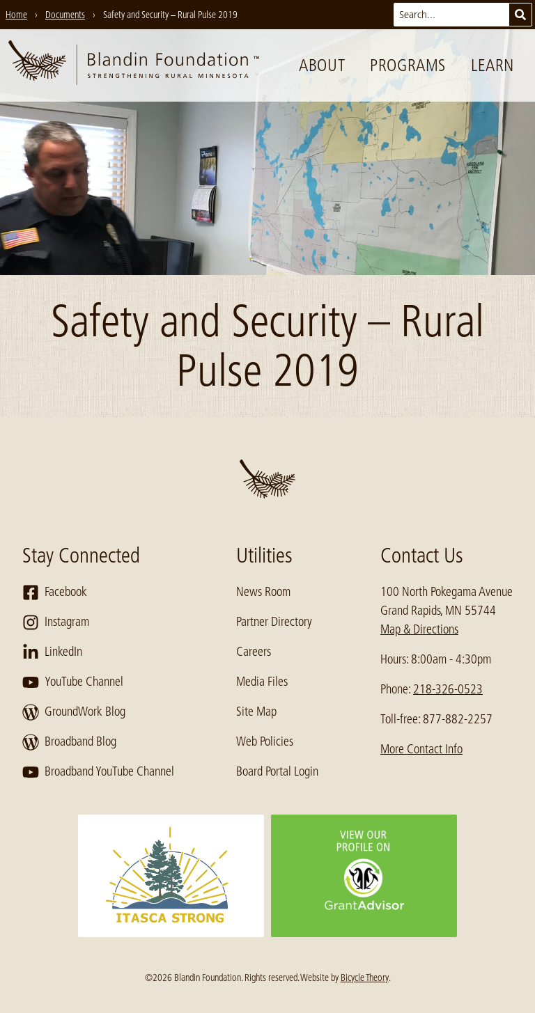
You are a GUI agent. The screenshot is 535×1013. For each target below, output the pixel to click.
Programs (408, 65)
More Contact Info (421, 749)
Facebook (54, 592)
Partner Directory (274, 621)
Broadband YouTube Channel (98, 772)
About (322, 65)
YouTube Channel (72, 682)
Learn (492, 65)
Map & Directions (419, 629)
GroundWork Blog (73, 712)
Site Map (256, 711)
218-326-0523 (448, 689)
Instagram (55, 622)
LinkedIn (52, 652)
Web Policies (264, 741)
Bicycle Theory (365, 977)
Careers (253, 651)
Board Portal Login (277, 771)
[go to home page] (133, 65)
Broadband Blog (69, 742)
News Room (263, 591)
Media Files (262, 681)
